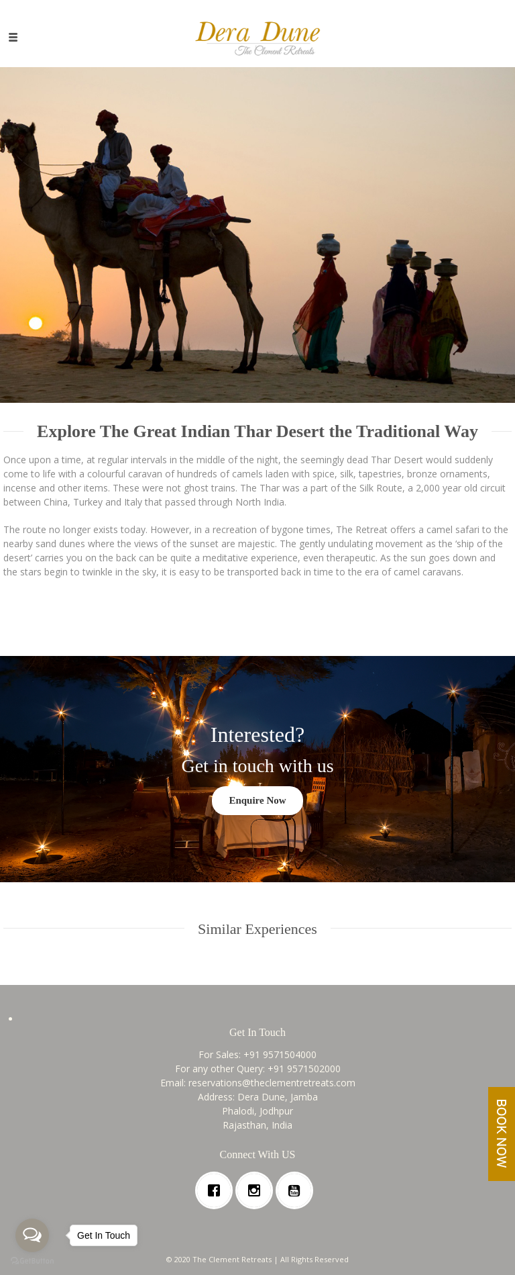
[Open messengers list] (32, 1235)
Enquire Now (257, 800)
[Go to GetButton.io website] (32, 1261)
